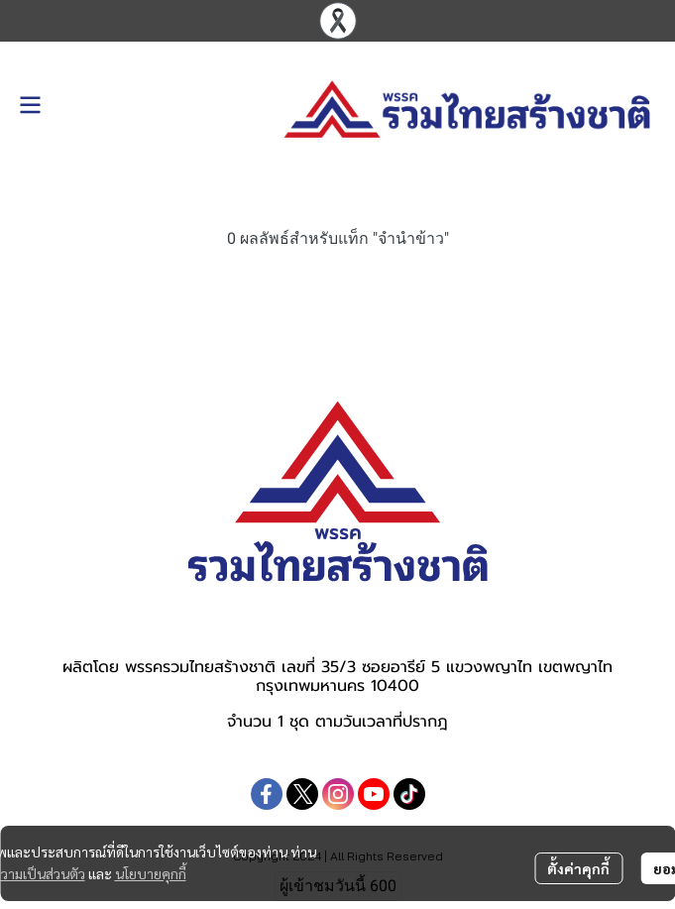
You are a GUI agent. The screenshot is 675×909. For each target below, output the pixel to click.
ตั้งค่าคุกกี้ (578, 868)
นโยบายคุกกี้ (150, 873)
